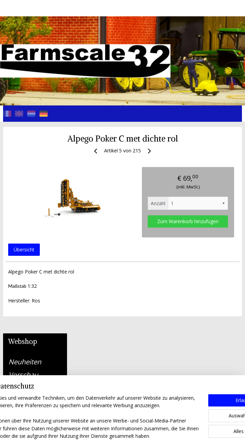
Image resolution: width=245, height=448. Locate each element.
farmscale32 (102, 400)
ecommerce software (136, 435)
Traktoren (24, 181)
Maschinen (26, 214)
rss (108, 435)
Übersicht (93, 256)
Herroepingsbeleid (23, 378)
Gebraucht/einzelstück (38, 281)
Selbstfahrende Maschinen (32, 197)
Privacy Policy (18, 370)
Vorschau (23, 168)
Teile (35, 268)
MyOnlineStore (196, 435)
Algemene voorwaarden (29, 363)
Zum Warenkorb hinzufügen (203, 224)
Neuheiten (25, 155)
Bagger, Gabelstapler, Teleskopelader (32, 235)
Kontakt (21, 300)
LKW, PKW (24, 255)
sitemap (94, 435)
